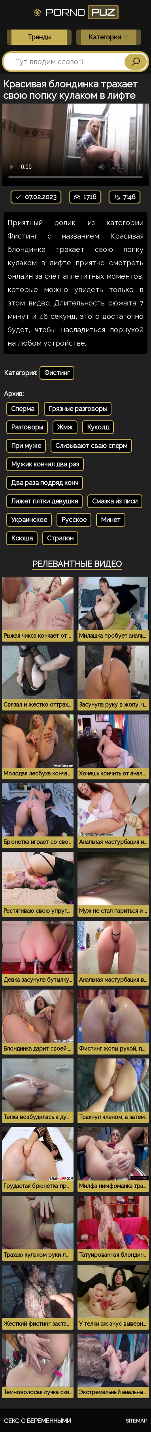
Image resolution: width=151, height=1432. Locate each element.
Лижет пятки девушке (44, 501)
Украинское (29, 520)
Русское (74, 520)
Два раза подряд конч (44, 483)
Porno (76, 12)
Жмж (65, 427)
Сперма (22, 409)
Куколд (98, 427)
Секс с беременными (37, 1421)
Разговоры (27, 427)
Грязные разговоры (78, 409)
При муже (26, 446)
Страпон (60, 538)
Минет (111, 520)
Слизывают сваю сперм (91, 446)
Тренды (39, 37)
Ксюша (22, 538)
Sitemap (136, 1421)
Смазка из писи (115, 501)
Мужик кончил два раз (45, 464)
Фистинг (57, 373)
